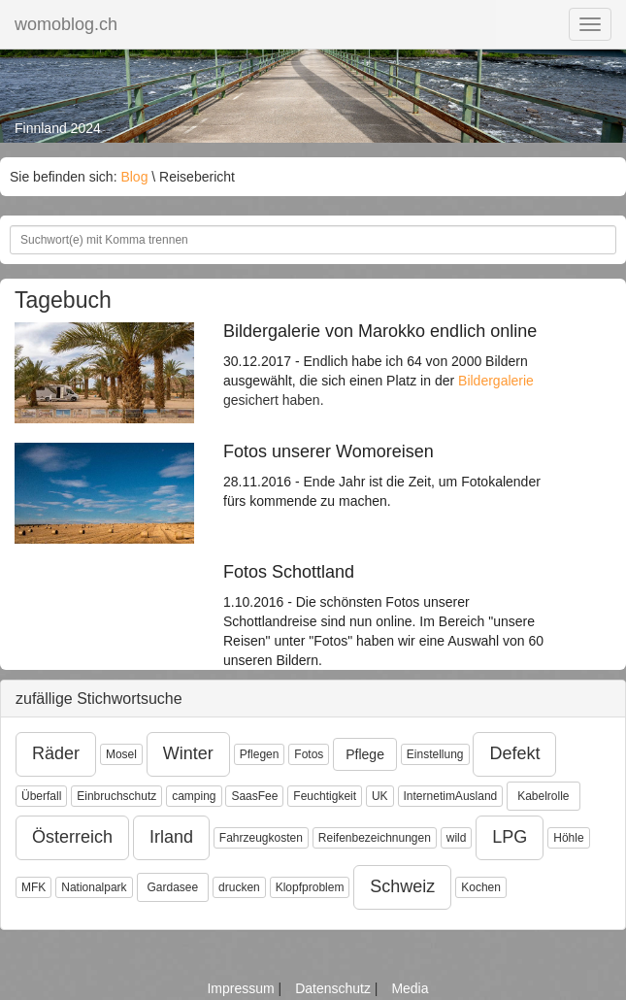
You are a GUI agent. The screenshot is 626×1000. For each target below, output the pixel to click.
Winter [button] (188, 753)
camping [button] (193, 796)
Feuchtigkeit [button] (324, 796)
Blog (134, 176)
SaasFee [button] (254, 796)
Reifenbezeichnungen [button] (374, 838)
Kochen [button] (481, 887)
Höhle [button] (568, 838)
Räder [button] (56, 753)
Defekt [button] (514, 753)
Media (409, 988)
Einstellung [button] (435, 754)
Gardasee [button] (173, 887)
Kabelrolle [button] (543, 796)
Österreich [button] (72, 837)
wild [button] (456, 838)
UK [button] (380, 796)
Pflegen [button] (260, 754)
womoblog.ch (66, 24)
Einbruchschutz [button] (116, 796)
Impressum (242, 988)
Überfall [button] (41, 796)
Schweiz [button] (402, 886)
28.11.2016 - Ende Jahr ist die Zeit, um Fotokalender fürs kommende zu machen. (391, 476)
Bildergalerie (496, 380)
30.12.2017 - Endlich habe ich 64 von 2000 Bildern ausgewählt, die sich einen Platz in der (391, 355)
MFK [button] (33, 887)
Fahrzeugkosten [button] (261, 838)
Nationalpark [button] (93, 887)
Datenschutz (335, 988)
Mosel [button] (121, 754)
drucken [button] (239, 887)
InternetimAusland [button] (451, 796)
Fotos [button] (308, 754)
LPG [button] (509, 837)
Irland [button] (171, 837)
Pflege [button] (365, 754)
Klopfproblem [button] (310, 887)
